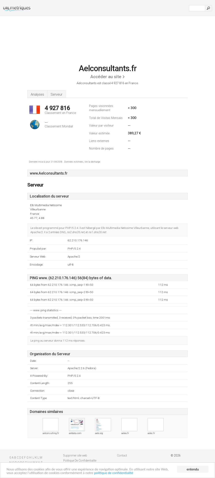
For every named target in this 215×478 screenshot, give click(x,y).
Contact (122, 455)
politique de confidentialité (113, 473)
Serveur (56, 94)
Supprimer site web (75, 455)
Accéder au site (105, 76)
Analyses (37, 94)
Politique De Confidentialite (79, 460)
